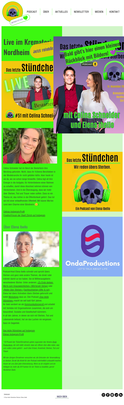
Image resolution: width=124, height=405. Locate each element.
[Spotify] (112, 395)
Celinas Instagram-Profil (14, 211)
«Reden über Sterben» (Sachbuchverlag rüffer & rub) (26, 289)
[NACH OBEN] (62, 396)
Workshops (14, 297)
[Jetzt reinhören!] (45, 49)
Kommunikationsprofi (34, 304)
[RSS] (121, 395)
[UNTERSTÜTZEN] (20, 20)
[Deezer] (116, 395)
